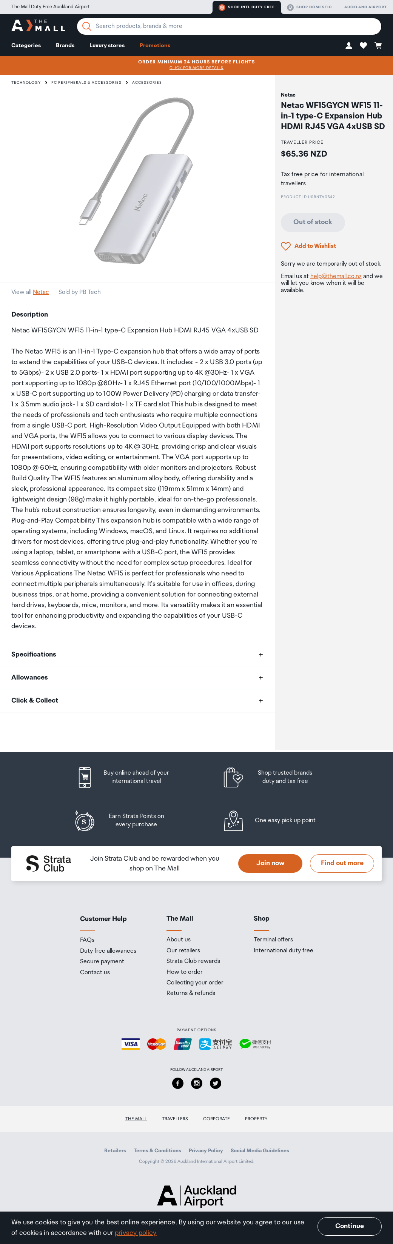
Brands (65, 45)
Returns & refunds (190, 993)
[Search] (86, 26)
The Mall (136, 1118)
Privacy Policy (206, 1151)
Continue (349, 1226)
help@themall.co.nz (336, 276)
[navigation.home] (38, 27)
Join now (270, 863)
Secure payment (102, 961)
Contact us (95, 972)
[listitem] (130, 777)
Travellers (175, 1118)
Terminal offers (273, 939)
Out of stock (312, 222)
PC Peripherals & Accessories (86, 82)
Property (256, 1118)
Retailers (115, 1151)
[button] (349, 45)
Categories (26, 45)
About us (178, 939)
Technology (26, 82)
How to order (184, 972)
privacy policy (136, 1233)
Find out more (342, 863)
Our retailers (183, 950)
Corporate (216, 1118)
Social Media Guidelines (260, 1151)
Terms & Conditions (157, 1151)
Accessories (147, 82)
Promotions (155, 45)
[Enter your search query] (229, 26)
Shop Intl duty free (247, 7)
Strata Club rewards (193, 961)
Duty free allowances (108, 951)
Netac (41, 292)
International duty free (283, 950)
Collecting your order (194, 983)
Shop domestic (309, 7)
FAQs (87, 940)
